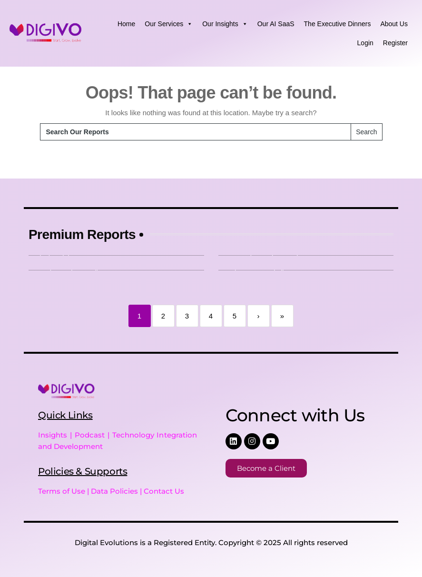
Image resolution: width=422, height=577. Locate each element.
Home (126, 24)
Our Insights (224, 23)
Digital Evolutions (106, 542)
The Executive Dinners (337, 24)
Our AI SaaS (275, 24)
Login (365, 43)
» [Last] (282, 316)
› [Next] (258, 316)
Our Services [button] (169, 23)
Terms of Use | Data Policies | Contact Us (111, 491)
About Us (394, 24)
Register (395, 43)
